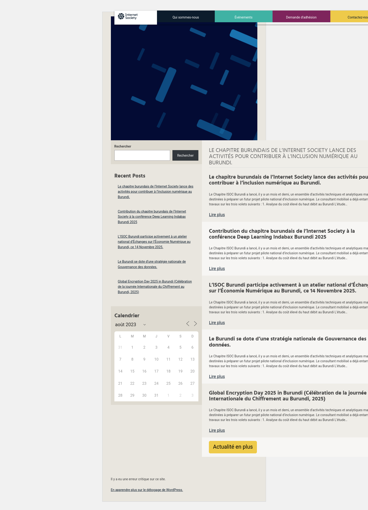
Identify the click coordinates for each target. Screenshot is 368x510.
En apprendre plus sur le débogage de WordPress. (147, 490)
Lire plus (217, 214)
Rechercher (122, 146)
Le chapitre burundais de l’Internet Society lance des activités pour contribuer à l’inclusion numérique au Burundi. (155, 192)
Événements (243, 17)
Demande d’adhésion (301, 17)
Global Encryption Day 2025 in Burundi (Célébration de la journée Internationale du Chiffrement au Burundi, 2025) (155, 287)
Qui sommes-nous (185, 17)
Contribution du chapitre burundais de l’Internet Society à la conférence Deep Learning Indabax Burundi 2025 (152, 217)
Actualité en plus (233, 447)
